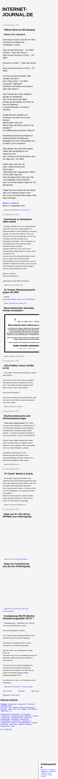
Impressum (44, 771)
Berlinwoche (16, 714)
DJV (10, 707)
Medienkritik (19, 504)
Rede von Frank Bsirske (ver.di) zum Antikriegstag (16, 565)
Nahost (17, 285)
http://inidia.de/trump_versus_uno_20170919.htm (19, 299)
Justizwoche (5, 718)
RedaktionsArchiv (6, 706)
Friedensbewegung (21, 559)
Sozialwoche (17, 721)
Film (48, 773)
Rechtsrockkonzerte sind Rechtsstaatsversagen (16, 417)
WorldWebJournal (24, 723)
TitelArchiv (31, 704)
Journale (35, 716)
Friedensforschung (14, 303)
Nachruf (20, 406)
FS (2, 729)
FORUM (51, 770)
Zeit (29, 709)
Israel (10, 285)
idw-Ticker (4, 707)
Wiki (11, 724)
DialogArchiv (22, 704)
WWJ (44, 773)
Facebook (28, 724)
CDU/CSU (11, 406)
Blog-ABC (44, 770)
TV (11, 711)
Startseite (21, 691)
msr (29, 210)
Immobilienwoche (16, 718)
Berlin (10, 559)
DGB (23, 608)
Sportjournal (26, 721)
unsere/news (12, 704)
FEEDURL (8, 729)
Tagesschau (4, 711)
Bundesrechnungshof (27, 707)
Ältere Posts (35, 691)
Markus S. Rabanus (11, 203)
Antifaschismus (15, 210)
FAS (19, 709)
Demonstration (17, 608)
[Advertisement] (20, 746)
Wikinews (16, 707)
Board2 (21, 724)
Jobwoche (28, 716)
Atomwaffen (11, 356)
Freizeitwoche (5, 716)
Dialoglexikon (5, 726)
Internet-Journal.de (17, 12)
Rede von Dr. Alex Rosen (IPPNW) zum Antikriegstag (17, 515)
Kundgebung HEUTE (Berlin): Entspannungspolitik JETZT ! (19, 617)
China (10, 709)
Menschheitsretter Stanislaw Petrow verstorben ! (18, 309)
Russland (21, 356)
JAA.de (43, 776)
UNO (21, 285)
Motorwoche (25, 719)
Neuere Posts (7, 691)
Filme (14, 559)
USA (24, 303)
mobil (12, 726)
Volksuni (14, 723)
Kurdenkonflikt (5, 719)
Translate (34, 723)
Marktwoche (15, 719)
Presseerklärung (6, 721)
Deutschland (24, 210)
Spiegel (24, 709)
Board (16, 724)
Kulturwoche (28, 718)
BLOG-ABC (4, 724)
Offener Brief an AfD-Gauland (19, 30)
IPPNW (34, 709)
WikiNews (53, 771)
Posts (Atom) (15, 695)
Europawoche (25, 714)
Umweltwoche (5, 723)
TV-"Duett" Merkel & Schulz (18, 473)
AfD (9, 210)
